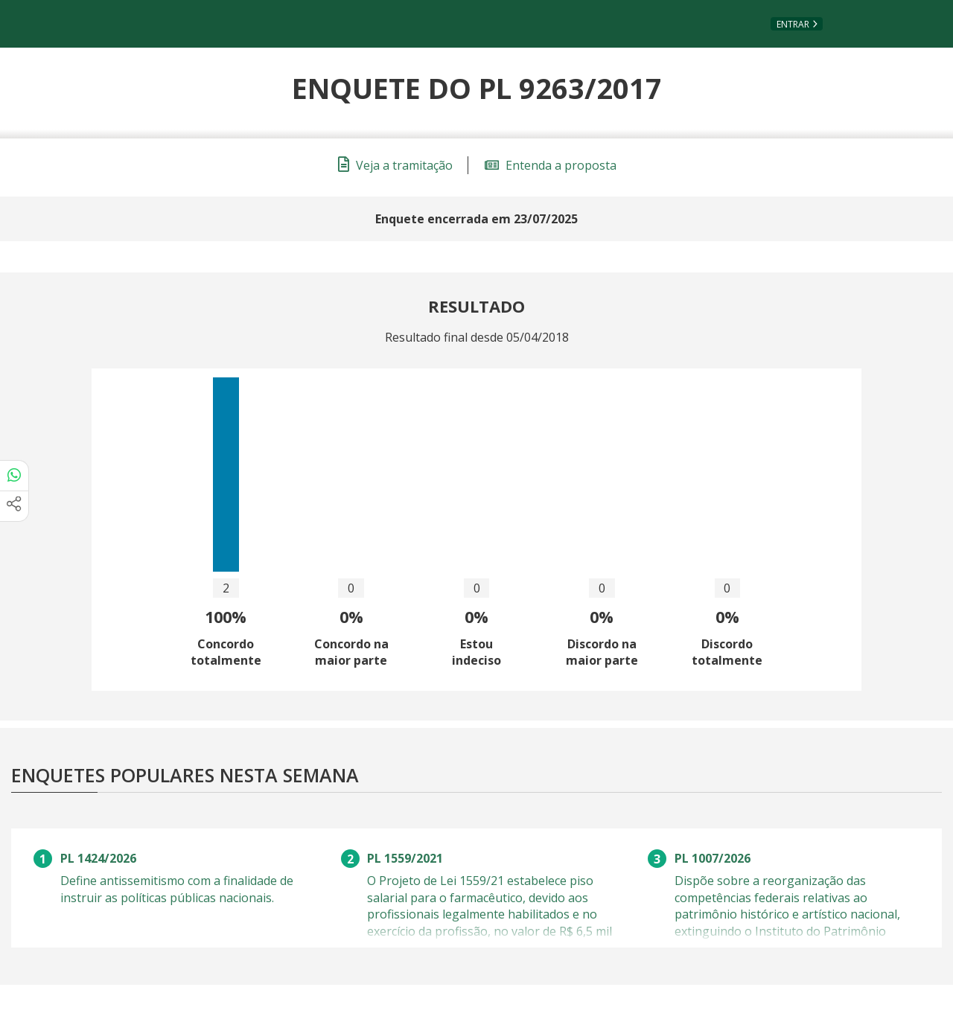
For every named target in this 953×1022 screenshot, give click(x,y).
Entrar (793, 24)
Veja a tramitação (395, 165)
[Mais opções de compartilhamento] (14, 506)
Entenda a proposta (550, 165)
